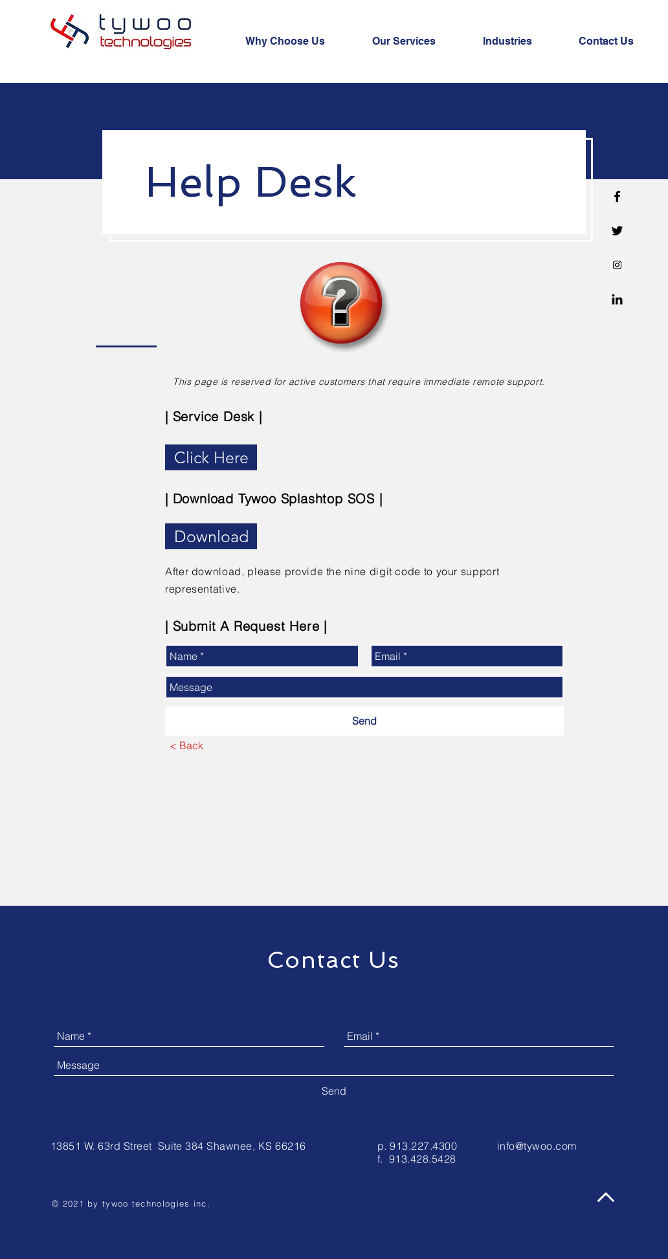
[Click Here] (211, 457)
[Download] (211, 536)
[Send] (364, 721)
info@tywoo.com (537, 1145)
